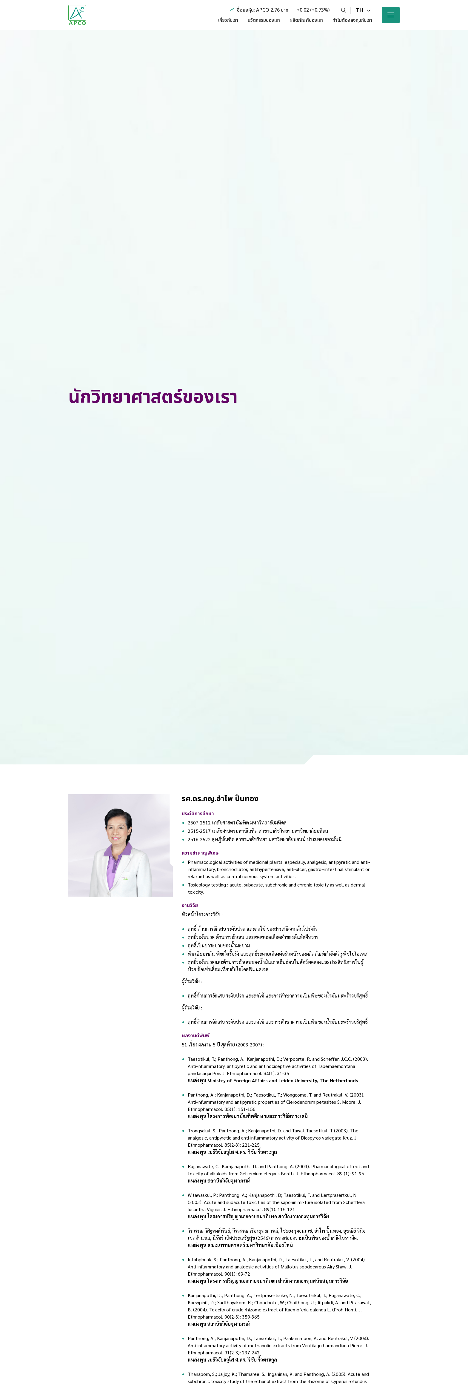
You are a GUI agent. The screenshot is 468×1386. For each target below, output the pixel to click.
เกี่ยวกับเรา (228, 20)
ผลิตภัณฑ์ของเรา (306, 20)
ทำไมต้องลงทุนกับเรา (352, 20)
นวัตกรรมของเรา (264, 20)
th (359, 10)
